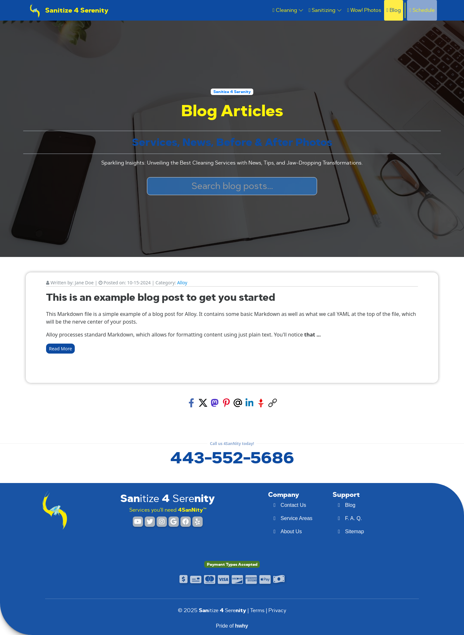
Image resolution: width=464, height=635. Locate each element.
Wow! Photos (364, 10)
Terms (257, 610)
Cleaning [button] (288, 10)
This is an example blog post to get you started (160, 297)
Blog (393, 10)
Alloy (182, 283)
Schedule (422, 10)
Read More (60, 349)
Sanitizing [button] (325, 10)
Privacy (277, 610)
